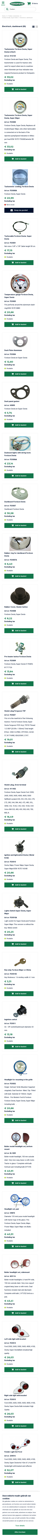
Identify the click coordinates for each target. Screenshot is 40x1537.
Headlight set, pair (11, 1209)
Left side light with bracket (15, 1339)
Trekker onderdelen (14, 16)
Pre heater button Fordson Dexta (17, 657)
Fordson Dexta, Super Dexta (10, 17)
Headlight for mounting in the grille (18, 1080)
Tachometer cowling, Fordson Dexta (19, 187)
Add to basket (19, 89)
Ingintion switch (10, 1019)
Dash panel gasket (11, 401)
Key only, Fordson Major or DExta (17, 970)
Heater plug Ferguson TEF (15, 711)
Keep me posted (19, 210)
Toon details (20, 1526)
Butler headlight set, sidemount (17, 1272)
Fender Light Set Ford (13, 1452)
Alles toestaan (20, 1532)
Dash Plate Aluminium (13, 350)
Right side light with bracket (15, 1395)
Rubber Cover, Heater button (16, 607)
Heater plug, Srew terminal (15, 785)
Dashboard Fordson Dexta (14, 502)
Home (4, 16)
